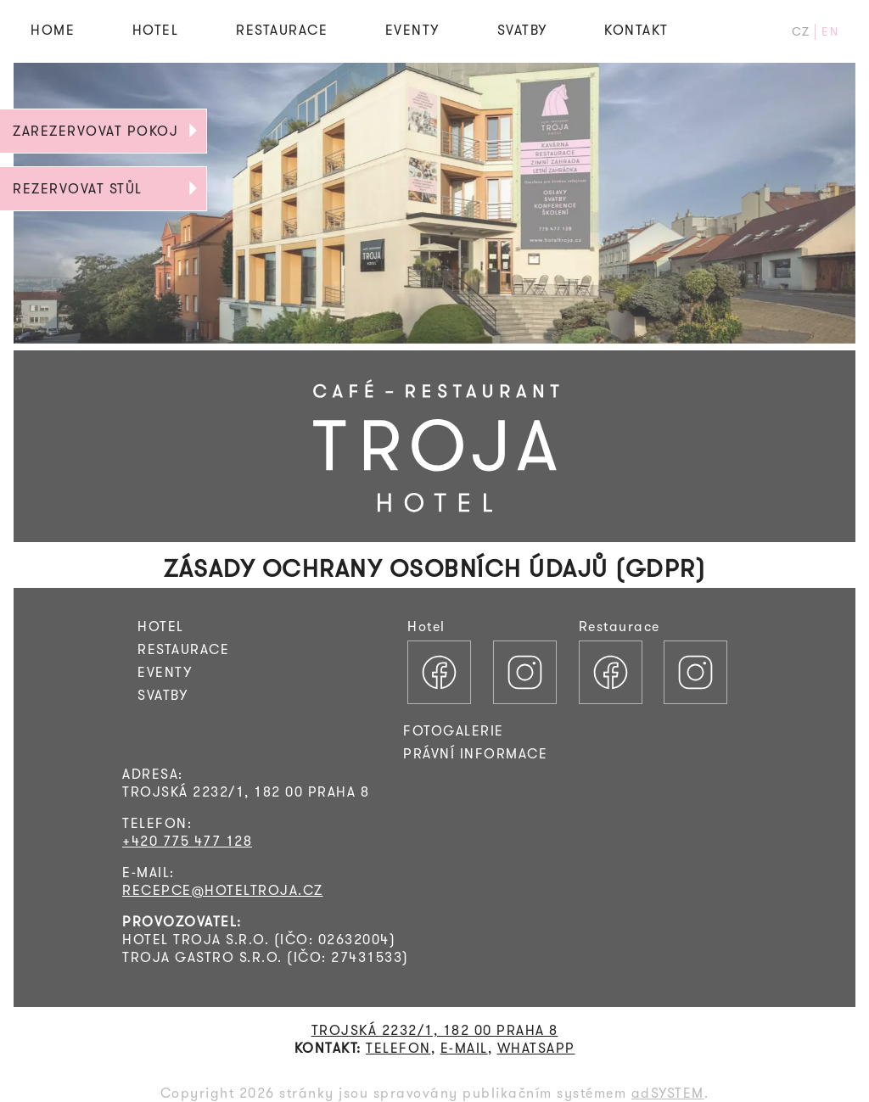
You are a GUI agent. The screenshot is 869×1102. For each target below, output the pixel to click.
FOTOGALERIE (453, 731)
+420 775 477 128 (187, 841)
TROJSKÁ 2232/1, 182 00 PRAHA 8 (434, 1030)
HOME (53, 30)
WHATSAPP (536, 1048)
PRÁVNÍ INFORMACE (475, 754)
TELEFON (398, 1048)
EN (829, 32)
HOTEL (155, 30)
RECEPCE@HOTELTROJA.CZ (222, 890)
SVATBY (522, 30)
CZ (801, 32)
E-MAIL (464, 1048)
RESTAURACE (282, 30)
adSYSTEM (667, 1093)
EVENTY (412, 30)
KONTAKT (636, 30)
